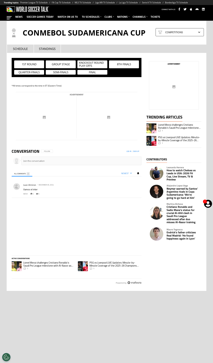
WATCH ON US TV (68, 17)
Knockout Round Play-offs (91, 64)
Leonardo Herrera (175, 167)
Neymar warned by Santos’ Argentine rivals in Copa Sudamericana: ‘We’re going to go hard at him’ (182, 193)
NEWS (19, 17)
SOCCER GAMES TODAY (40, 17)
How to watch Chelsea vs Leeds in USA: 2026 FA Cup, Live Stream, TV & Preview (181, 175)
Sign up (136, 151)
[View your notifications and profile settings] (138, 173)
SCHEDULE (20, 49)
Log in (128, 151)
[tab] (22, 173)
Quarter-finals (29, 72)
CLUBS (108, 17)
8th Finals (124, 64)
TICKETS (155, 17)
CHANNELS (139, 17)
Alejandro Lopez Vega (177, 185)
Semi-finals (60, 72)
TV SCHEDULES (91, 17)
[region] (76, 217)
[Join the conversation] (80, 161)
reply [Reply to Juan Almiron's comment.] (25, 194)
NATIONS (122, 17)
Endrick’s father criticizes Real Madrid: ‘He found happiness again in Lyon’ (181, 235)
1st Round (29, 64)
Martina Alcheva (175, 204)
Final (92, 72)
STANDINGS (47, 49)
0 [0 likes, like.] (32, 194)
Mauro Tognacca (175, 229)
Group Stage (61, 64)
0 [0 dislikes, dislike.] (37, 194)
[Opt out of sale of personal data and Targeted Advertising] (6, 357)
